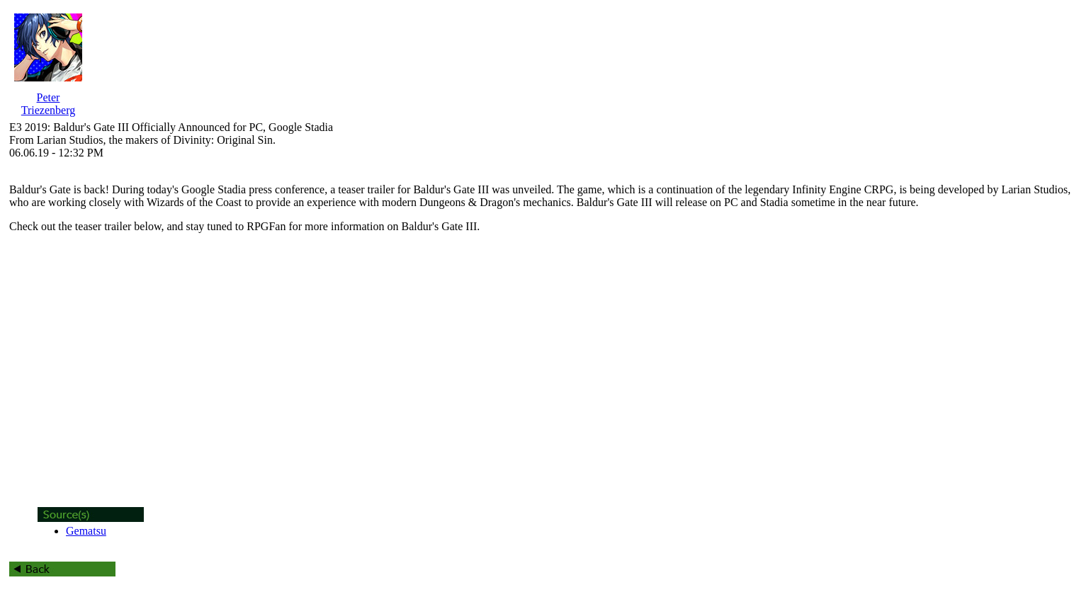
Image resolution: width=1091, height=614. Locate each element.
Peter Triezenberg (48, 103)
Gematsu (86, 531)
